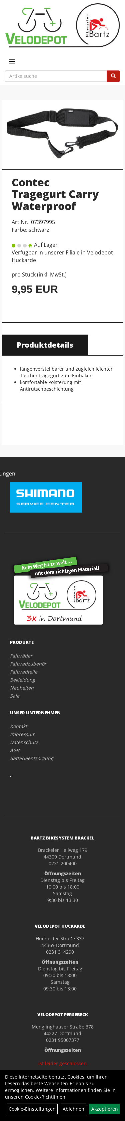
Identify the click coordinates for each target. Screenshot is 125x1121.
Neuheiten (22, 688)
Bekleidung (22, 680)
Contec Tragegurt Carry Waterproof (55, 194)
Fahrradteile (23, 672)
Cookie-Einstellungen (32, 1109)
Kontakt (18, 726)
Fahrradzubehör (28, 664)
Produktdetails (45, 345)
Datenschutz (24, 742)
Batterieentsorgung (31, 758)
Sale (14, 696)
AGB (14, 750)
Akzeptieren (104, 1109)
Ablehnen (73, 1109)
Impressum (22, 734)
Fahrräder (21, 655)
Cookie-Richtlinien (45, 1097)
